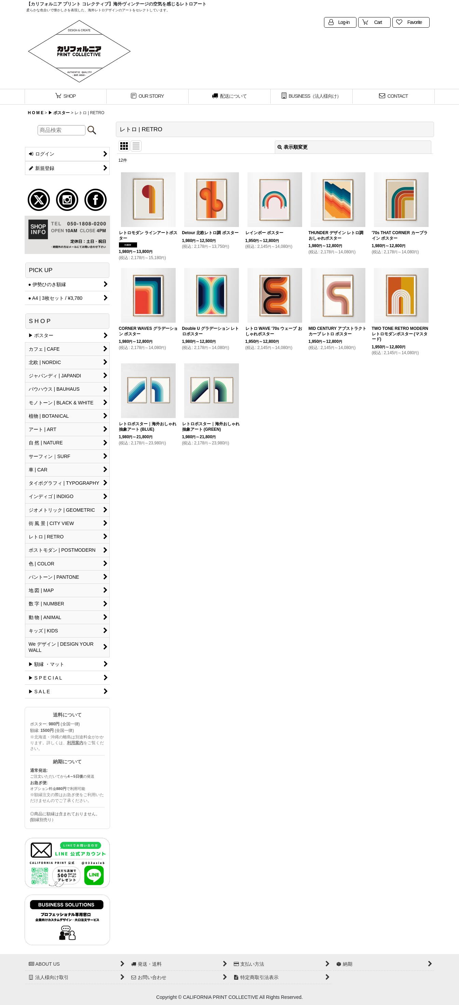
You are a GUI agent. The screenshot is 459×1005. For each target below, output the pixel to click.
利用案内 (75, 742)
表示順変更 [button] (293, 147)
